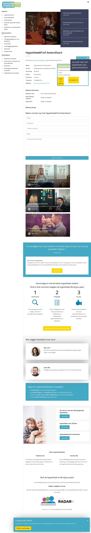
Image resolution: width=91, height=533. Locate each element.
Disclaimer (58, 530)
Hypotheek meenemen (10, 36)
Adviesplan (57, 222)
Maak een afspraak (60, 81)
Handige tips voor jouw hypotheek (57, 279)
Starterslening (7, 20)
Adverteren (50, 509)
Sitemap (51, 530)
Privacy (78, 530)
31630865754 (73, 80)
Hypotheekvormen (9, 15)
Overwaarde (7, 44)
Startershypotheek (9, 17)
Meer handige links (31, 509)
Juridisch (65, 530)
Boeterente (7, 66)
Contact (49, 511)
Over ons (50, 513)
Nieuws (72, 530)
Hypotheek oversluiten (10, 58)
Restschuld (7, 49)
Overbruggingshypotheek (10, 46)
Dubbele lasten (8, 51)
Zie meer (78, 523)
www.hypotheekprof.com (41, 83)
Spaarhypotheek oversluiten (11, 73)
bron (48, 460)
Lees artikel (64, 367)
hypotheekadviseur (40, 60)
